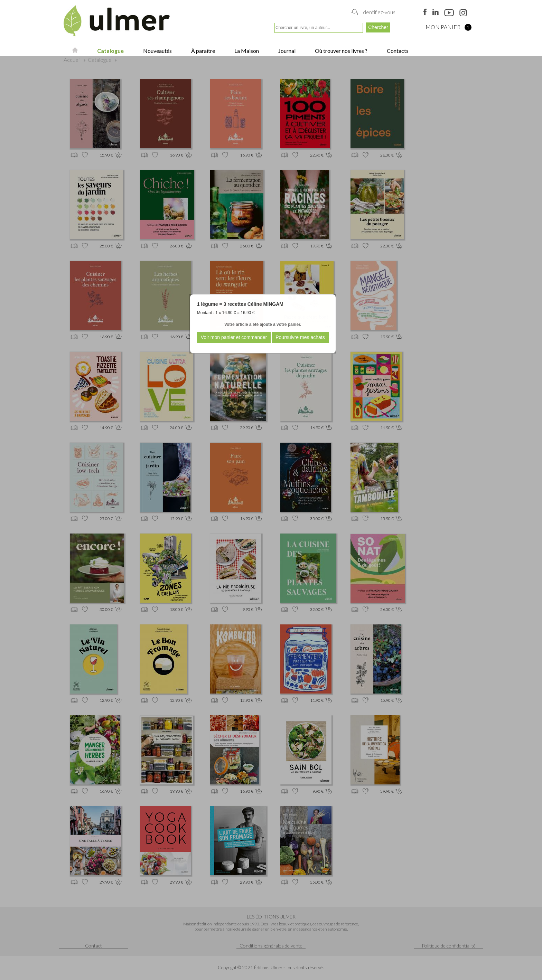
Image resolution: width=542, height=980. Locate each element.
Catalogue (110, 50)
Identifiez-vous (378, 12)
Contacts (397, 50)
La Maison (246, 50)
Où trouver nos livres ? (340, 50)
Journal (286, 50)
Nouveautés (157, 50)
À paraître (202, 50)
